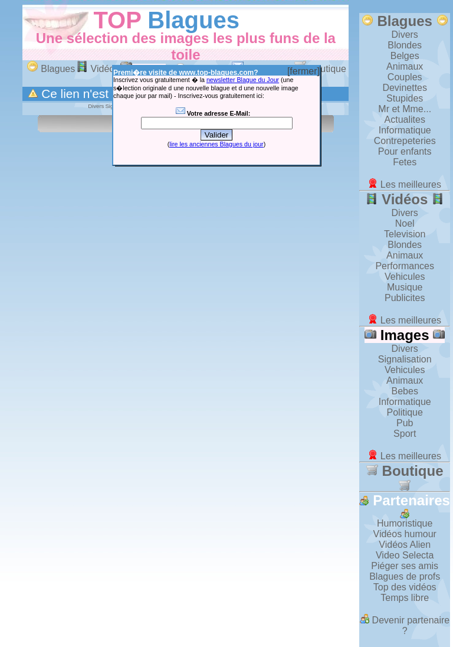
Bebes (405, 391)
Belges (404, 56)
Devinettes (404, 88)
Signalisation (405, 359)
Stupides (404, 98)
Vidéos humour (404, 534)
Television (404, 234)
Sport (404, 434)
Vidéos (97, 69)
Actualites (405, 120)
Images (405, 335)
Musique (404, 287)
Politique (405, 412)
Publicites (405, 298)
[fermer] (303, 71)
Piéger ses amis (404, 566)
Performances (404, 266)
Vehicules (405, 277)
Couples (405, 77)
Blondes (405, 45)
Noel (405, 223)
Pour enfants (405, 151)
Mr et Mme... (404, 109)
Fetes (404, 162)
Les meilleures (404, 184)
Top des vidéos (404, 587)
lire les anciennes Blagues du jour (216, 144)
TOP (117, 20)
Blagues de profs (404, 576)
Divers (405, 35)
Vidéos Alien (405, 545)
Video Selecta (405, 555)
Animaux (404, 66)
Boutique (405, 477)
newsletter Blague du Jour (242, 79)
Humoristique (404, 523)
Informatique (405, 130)
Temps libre (404, 598)
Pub (404, 423)
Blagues (193, 20)
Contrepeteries (405, 141)
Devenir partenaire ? (404, 625)
